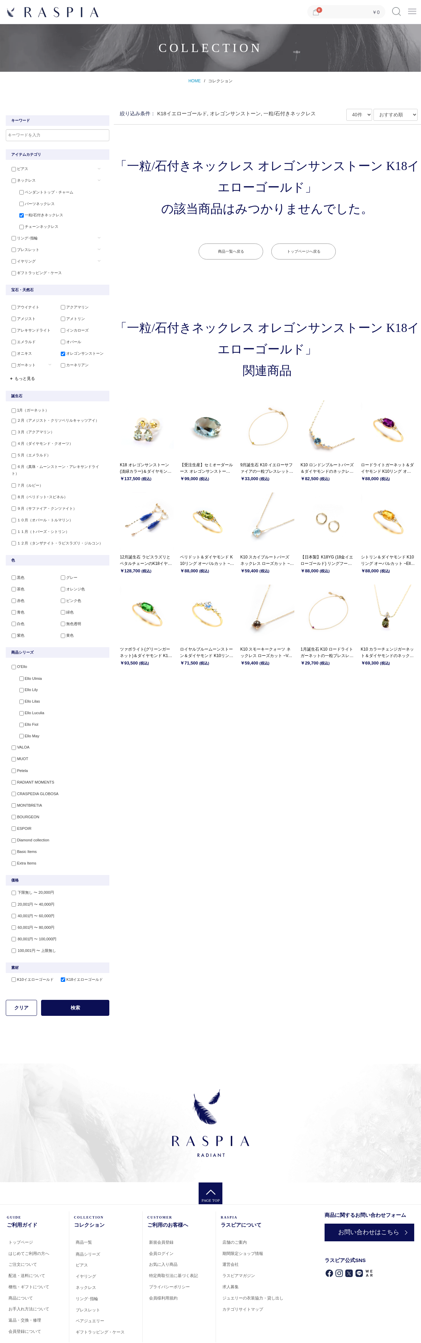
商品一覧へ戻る (231, 251)
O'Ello (16, 648)
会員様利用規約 (163, 1269)
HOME (194, 81)
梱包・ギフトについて (28, 1258)
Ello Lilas (25, 681)
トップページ (20, 1213)
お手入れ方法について (28, 1280)
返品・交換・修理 (24, 1291)
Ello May (24, 714)
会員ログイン (161, 1224)
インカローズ (73, 326)
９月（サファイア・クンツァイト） (41, 493)
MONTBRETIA (24, 780)
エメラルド (21, 337)
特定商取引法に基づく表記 (173, 1247)
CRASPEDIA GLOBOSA (32, 770)
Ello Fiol (24, 703)
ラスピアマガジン (238, 1247)
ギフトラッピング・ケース (34, 268)
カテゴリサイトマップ (242, 1280)
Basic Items (21, 825)
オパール (69, 337)
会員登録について (24, 1302)
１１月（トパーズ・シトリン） (38, 515)
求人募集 (230, 1258)
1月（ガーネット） (28, 404)
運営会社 (230, 1235)
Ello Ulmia (26, 659)
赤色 (15, 583)
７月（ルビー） (25, 471)
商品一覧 (84, 1213)
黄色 (65, 616)
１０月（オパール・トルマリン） (40, 504)
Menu (412, 9)
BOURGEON (22, 792)
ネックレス (21, 180)
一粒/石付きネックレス (36, 213)
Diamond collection (27, 814)
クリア (21, 979)
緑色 (65, 594)
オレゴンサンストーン (80, 348)
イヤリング (21, 257)
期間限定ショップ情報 (242, 1225)
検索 (75, 979)
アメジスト (21, 315)
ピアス (17, 169)
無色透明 (69, 605)
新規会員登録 (161, 1213)
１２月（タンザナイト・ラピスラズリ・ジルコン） (54, 526)
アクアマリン (73, 304)
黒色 (15, 561)
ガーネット (21, 359)
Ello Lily (24, 670)
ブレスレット (23, 246)
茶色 (15, 572)
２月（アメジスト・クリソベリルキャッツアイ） (53, 415)
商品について (20, 1269)
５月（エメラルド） (28, 449)
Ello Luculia (27, 692)
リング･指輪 (22, 235)
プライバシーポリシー (169, 1258)
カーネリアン (73, 359)
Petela (17, 747)
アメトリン (71, 315)
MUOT (17, 736)
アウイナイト (23, 304)
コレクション (220, 81)
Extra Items (21, 836)
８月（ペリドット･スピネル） (37, 482)
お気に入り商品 (163, 1235)
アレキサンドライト (28, 326)
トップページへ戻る (304, 251)
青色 (15, 594)
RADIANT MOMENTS (30, 758)
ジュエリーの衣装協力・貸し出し (252, 1269)
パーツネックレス (32, 202)
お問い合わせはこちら (366, 1203)
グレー (67, 561)
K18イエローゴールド (80, 951)
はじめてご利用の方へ (28, 1224)
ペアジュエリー (90, 1292)
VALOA (18, 725)
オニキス (19, 348)
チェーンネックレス (34, 224)
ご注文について (22, 1235)
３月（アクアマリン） (30, 426)
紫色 (15, 616)
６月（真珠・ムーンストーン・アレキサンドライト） (56, 459)
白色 (15, 605)
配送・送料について (26, 1247)
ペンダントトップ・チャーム (42, 191)
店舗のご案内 (234, 1213)
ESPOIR (19, 803)
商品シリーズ (88, 1225)
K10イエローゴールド (30, 951)
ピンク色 (69, 583)
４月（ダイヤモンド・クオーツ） (40, 437)
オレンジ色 (71, 572)
